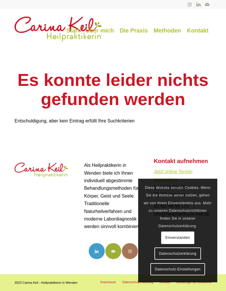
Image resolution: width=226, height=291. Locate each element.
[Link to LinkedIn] (97, 251)
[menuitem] (73, 30)
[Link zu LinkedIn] (198, 4)
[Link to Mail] (113, 251)
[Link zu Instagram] (189, 4)
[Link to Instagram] (130, 251)
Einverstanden (178, 238)
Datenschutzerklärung (178, 254)
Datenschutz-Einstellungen (178, 269)
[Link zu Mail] (207, 4)
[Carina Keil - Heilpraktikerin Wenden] (58, 30)
